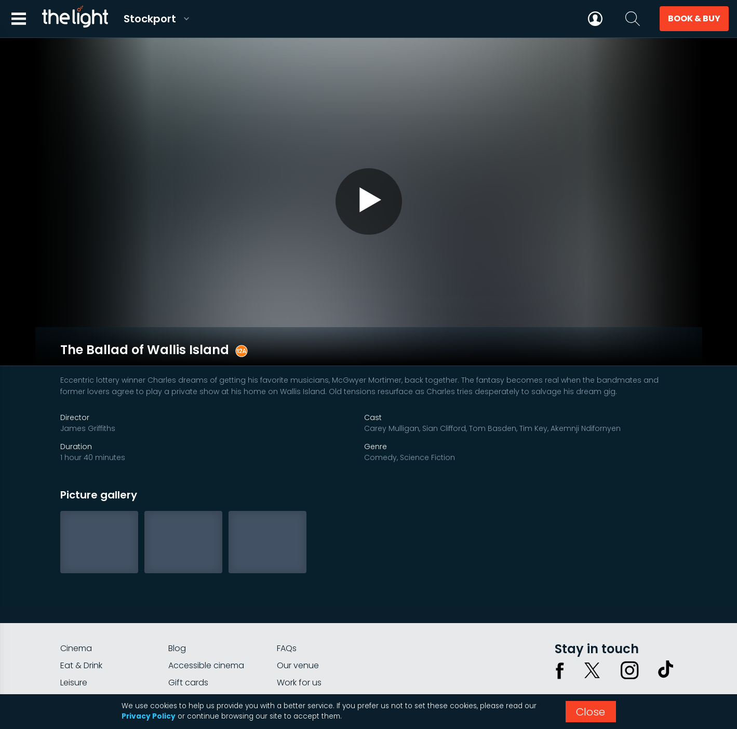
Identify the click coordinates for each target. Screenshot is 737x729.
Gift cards (188, 638)
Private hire (190, 655)
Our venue (298, 621)
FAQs (287, 604)
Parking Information (316, 655)
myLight (75, 655)
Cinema (76, 604)
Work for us (299, 638)
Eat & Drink (81, 621)
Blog (177, 604)
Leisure (73, 638)
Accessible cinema (206, 621)
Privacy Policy (149, 716)
